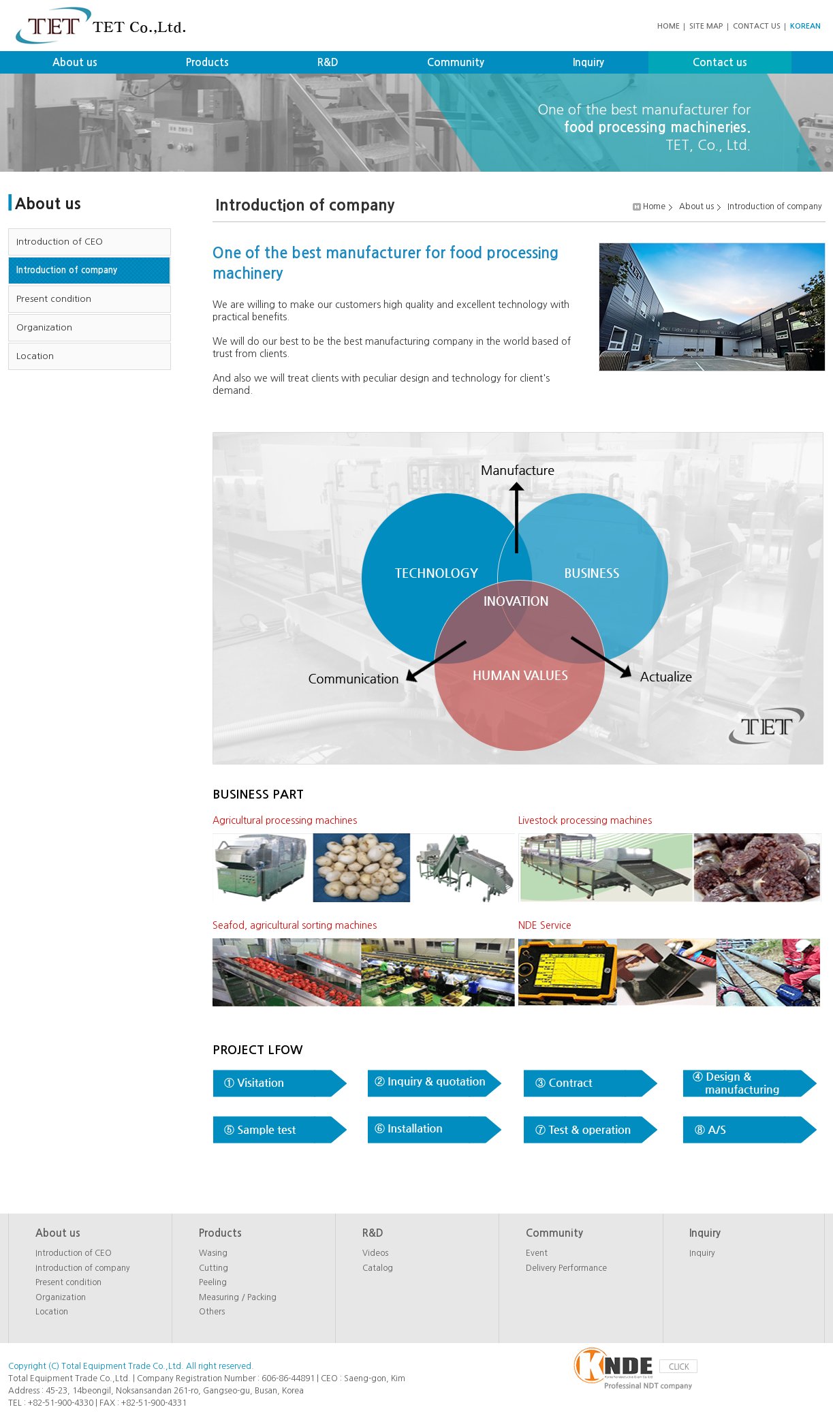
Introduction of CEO (59, 241)
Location (35, 356)
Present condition (53, 298)
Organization (44, 327)
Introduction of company (66, 270)
